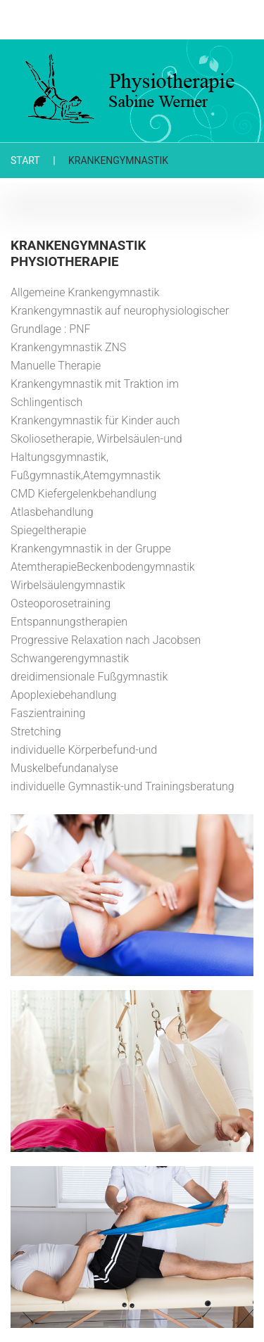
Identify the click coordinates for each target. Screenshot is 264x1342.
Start (25, 160)
